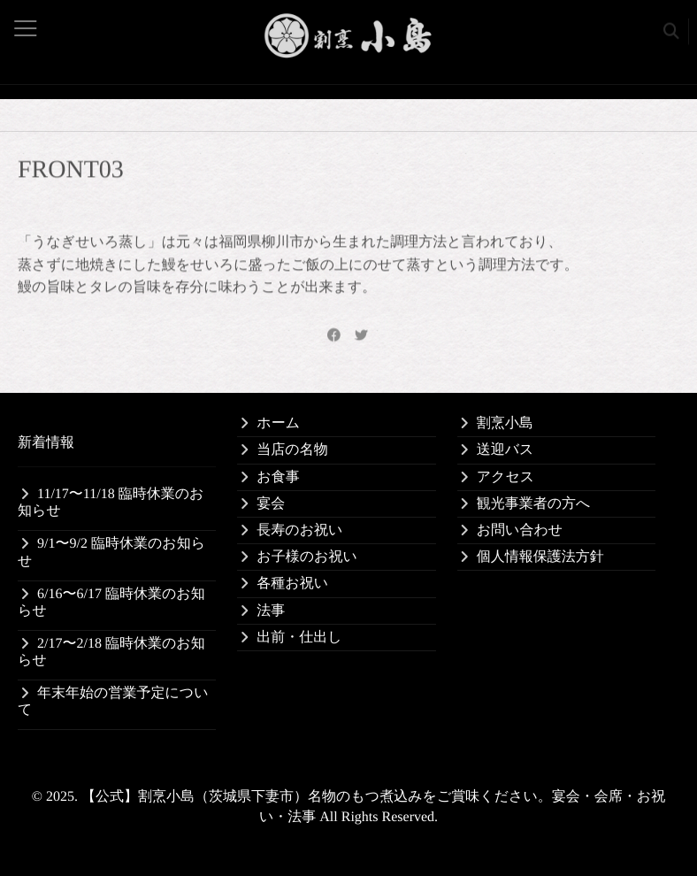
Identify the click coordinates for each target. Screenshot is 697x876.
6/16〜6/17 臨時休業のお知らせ (111, 603)
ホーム (278, 423)
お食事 (278, 477)
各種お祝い (292, 583)
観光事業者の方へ (534, 503)
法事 (271, 611)
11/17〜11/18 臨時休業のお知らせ (110, 503)
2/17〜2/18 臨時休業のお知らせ (111, 652)
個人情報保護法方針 (540, 557)
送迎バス (505, 449)
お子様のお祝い (307, 557)
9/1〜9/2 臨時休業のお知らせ (111, 552)
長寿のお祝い (299, 530)
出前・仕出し (299, 637)
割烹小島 (505, 423)
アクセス (506, 477)
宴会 (271, 503)
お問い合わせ (520, 530)
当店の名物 (292, 449)
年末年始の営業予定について (113, 702)
